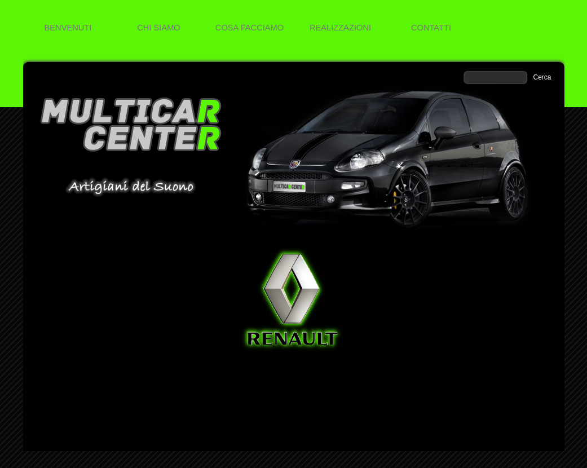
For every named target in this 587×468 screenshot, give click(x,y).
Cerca (542, 77)
